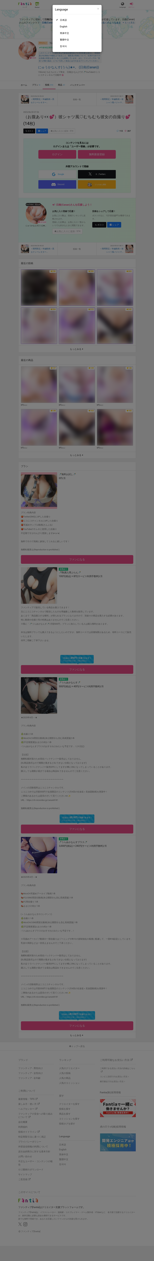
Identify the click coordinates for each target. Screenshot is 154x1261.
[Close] (98, 8)
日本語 (63, 20)
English (63, 26)
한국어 (63, 46)
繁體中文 (64, 39)
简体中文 (64, 33)
